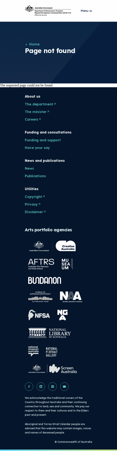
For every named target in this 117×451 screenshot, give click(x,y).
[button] (29, 386)
